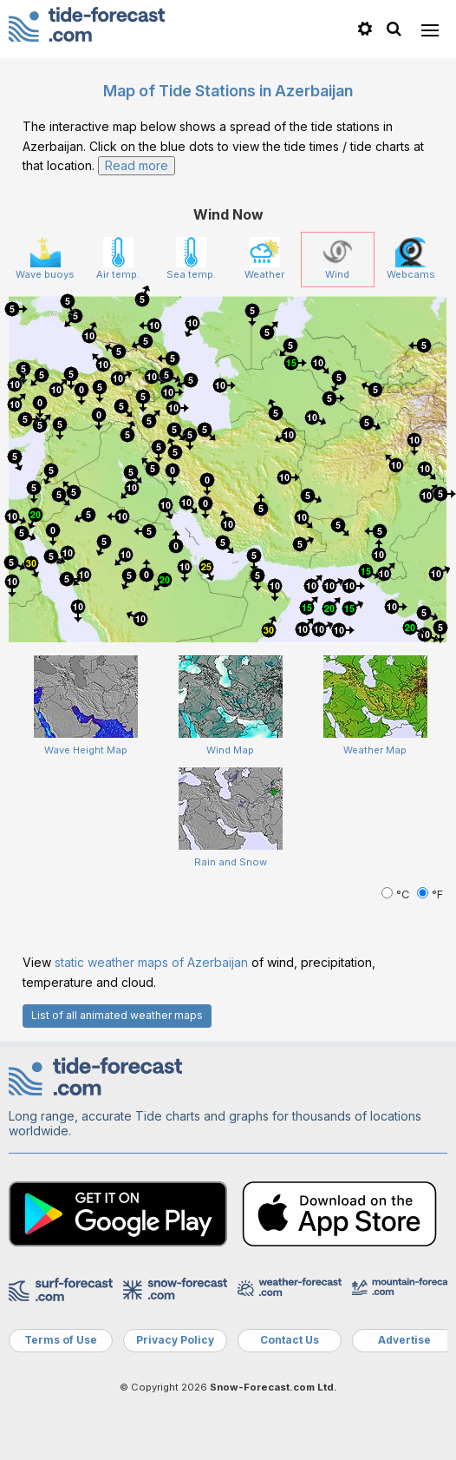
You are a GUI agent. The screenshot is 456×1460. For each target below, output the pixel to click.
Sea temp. (191, 258)
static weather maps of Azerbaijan (151, 962)
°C (397, 894)
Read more (136, 165)
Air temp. (118, 258)
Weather (264, 258)
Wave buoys (45, 258)
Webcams (411, 258)
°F (430, 894)
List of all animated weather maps (117, 1015)
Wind (337, 258)
